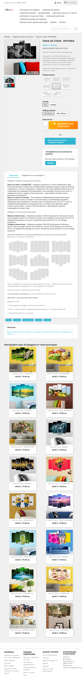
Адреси (45, 663)
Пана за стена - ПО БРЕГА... (22, 410)
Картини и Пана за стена (32, 16)
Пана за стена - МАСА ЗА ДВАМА (59, 410)
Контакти (7, 663)
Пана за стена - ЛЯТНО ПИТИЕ (22, 557)
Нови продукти (9, 660)
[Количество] (45, 123)
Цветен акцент (28, 320)
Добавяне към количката (63, 125)
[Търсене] (64, 28)
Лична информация (50, 655)
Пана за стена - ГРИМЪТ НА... (59, 593)
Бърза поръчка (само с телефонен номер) (57, 141)
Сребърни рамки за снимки (33, 19)
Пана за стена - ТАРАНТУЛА (22, 374)
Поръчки (46, 658)
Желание (17, 320)
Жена (8, 320)
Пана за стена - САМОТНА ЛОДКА (59, 520)
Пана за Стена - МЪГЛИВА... (59, 630)
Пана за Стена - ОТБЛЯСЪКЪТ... (59, 484)
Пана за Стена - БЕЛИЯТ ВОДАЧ (22, 630)
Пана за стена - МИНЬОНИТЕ (23, 520)
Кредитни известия (50, 661)
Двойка (39, 320)
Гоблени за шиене (51, 10)
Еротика (47, 320)
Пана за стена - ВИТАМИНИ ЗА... (59, 374)
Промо (62, 22)
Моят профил (9, 666)
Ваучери (46, 666)
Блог (25, 675)
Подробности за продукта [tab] (33, 175)
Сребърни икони (28, 13)
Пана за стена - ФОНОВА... (23, 484)
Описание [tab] (13, 175)
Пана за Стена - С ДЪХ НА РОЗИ (22, 447)
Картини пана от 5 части (64, 13)
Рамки (53, 22)
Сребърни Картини (55, 16)
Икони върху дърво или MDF (34, 22)
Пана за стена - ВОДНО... (59, 447)
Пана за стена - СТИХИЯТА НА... (22, 593)
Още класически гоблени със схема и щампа (11, 671)
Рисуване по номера (30, 10)
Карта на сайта (29, 672)
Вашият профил (51, 652)
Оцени (50, 163)
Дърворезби (44, 13)
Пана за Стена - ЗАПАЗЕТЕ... (59, 557)
